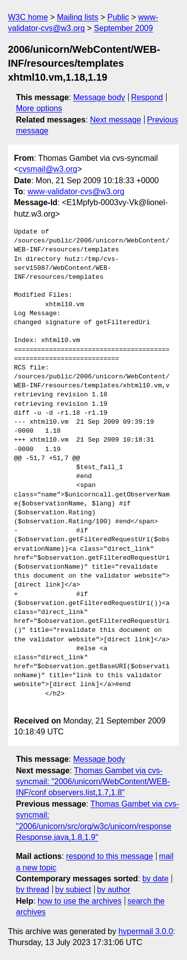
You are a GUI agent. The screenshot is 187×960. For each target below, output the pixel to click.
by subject (73, 889)
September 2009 (123, 28)
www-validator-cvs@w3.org (75, 191)
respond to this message (109, 856)
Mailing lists (77, 17)
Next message (115, 120)
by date (155, 878)
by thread (32, 889)
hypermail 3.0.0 (145, 931)
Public (118, 17)
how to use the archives (80, 901)
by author (113, 889)
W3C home (28, 17)
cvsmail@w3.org (47, 169)
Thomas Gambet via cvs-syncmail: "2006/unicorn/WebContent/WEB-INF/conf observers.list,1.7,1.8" (93, 781)
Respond (147, 97)
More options (39, 108)
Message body (99, 97)
